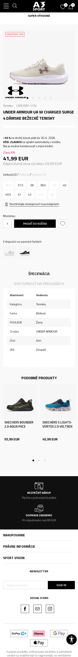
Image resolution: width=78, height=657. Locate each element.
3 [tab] (39, 98)
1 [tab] (27, 98)
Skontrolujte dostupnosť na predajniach (34, 204)
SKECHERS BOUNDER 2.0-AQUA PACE (18, 424)
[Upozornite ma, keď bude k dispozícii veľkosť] (8, 185)
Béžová (41, 313)
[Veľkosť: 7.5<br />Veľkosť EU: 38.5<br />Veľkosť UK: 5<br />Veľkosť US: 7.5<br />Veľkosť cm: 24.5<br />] (43, 185)
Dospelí (41, 349)
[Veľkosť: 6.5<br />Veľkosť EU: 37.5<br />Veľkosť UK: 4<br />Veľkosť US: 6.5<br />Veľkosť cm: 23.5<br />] (20, 185)
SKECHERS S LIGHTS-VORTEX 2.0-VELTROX (57, 424)
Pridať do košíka (35, 223)
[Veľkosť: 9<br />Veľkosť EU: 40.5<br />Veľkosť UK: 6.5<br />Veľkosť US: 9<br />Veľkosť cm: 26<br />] (8, 194)
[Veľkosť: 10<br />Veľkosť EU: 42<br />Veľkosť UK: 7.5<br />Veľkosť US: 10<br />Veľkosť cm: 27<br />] (30, 194)
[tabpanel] (39, 65)
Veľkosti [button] (24, 175)
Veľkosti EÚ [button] (10, 175)
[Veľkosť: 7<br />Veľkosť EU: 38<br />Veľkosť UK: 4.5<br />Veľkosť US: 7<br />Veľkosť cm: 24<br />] (32, 185)
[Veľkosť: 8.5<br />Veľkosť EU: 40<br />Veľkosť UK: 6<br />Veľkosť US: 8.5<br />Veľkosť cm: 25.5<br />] (64, 185)
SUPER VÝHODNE (39, 15)
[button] (63, 223)
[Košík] (72, 7)
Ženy (39, 322)
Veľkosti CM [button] (39, 175)
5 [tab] (51, 98)
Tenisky (8, 105)
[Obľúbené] (63, 5)
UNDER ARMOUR (46, 331)
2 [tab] (33, 98)
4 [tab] (45, 98)
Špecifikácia (39, 274)
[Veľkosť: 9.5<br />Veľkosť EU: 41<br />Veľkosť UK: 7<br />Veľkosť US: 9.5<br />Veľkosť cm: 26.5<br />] (19, 194)
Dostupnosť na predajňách (39, 283)
